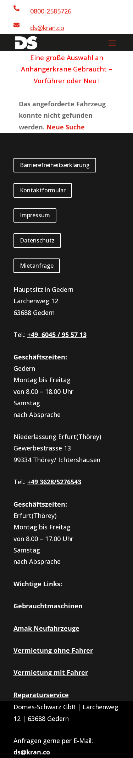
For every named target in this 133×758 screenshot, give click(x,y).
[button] (112, 42)
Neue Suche (65, 127)
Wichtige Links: (37, 584)
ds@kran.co (47, 27)
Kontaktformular (43, 190)
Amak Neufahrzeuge (46, 628)
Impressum (35, 215)
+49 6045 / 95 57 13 (57, 334)
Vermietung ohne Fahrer (53, 650)
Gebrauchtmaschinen (48, 606)
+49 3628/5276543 (54, 481)
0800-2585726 (50, 11)
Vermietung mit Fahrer (50, 672)
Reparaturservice (41, 694)
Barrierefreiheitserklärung (55, 165)
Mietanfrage (37, 265)
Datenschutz (37, 240)
